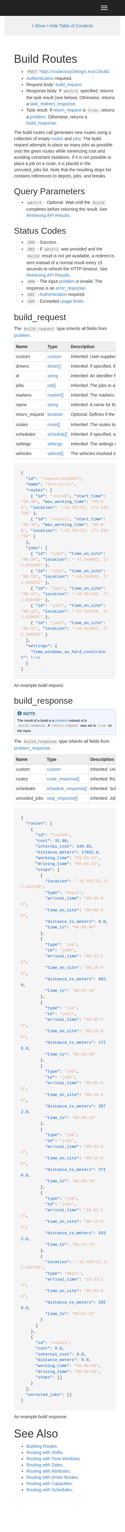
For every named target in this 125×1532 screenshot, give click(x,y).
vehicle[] (55, 453)
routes (57, 138)
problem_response (32, 748)
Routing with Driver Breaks (52, 1477)
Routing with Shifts (44, 1452)
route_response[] (63, 778)
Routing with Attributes (47, 1471)
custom (54, 356)
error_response (70, 288)
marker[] (55, 395)
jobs (77, 138)
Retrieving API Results (47, 215)
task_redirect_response (52, 103)
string (52, 375)
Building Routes (41, 1446)
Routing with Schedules (49, 1489)
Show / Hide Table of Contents (64, 25)
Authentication (40, 78)
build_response (41, 123)
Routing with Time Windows (53, 1458)
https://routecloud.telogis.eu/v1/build (74, 71)
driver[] (54, 366)
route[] (53, 424)
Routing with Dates (44, 1464)
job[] (51, 385)
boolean (55, 414)
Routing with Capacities (49, 1483)
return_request (67, 110)
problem (38, 116)
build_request (69, 84)
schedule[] (57, 434)
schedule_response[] (67, 788)
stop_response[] (62, 798)
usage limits (71, 301)
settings (54, 443)
